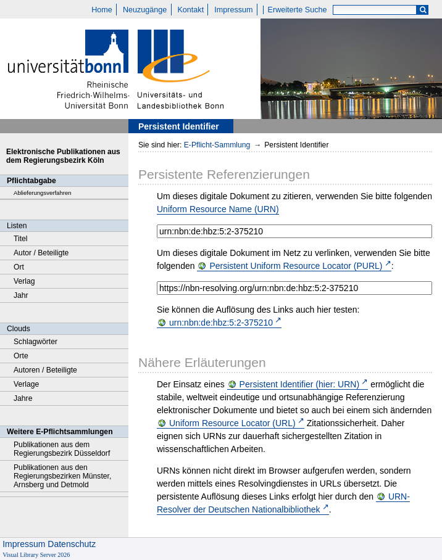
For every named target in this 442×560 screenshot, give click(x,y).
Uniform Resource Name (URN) (218, 209)
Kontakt (190, 10)
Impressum (233, 10)
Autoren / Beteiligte (45, 370)
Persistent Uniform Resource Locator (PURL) (295, 266)
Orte (21, 356)
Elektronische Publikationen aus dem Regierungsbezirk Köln (63, 156)
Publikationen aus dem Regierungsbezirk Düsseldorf (62, 449)
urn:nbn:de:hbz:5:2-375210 (221, 322)
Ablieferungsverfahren (43, 192)
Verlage (26, 384)
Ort (19, 267)
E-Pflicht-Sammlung (217, 145)
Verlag (24, 281)
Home (101, 10)
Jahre (23, 398)
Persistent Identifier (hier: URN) (300, 384)
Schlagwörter (35, 341)
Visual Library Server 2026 (36, 554)
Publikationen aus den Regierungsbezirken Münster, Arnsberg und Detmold (62, 476)
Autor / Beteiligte (41, 253)
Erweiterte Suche (297, 10)
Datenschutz (72, 544)
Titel (21, 238)
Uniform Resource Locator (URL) (232, 423)
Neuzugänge (145, 10)
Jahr (21, 295)
